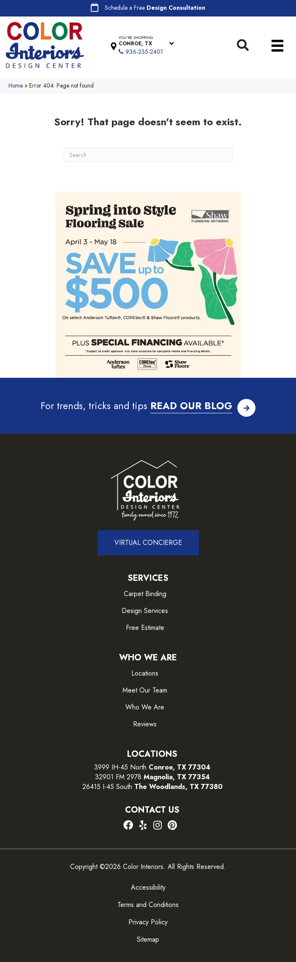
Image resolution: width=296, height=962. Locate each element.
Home (15, 85)
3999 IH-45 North (120, 767)
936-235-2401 (144, 51)
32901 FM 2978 (152, 777)
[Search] (148, 155)
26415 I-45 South (152, 787)
